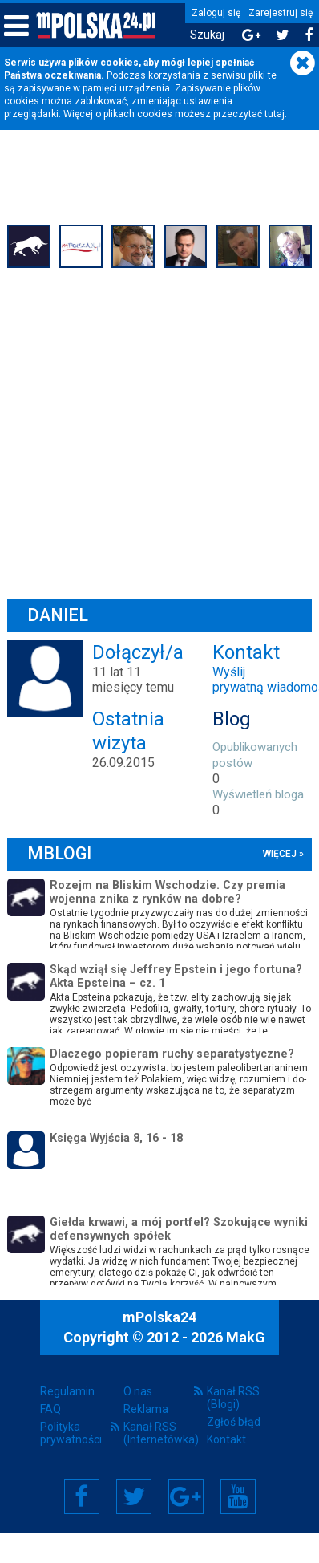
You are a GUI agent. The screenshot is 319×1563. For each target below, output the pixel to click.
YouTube (238, 1496)
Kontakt (226, 1439)
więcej (279, 853)
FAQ (50, 1409)
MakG (245, 1337)
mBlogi (60, 853)
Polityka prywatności (71, 1433)
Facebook (81, 1496)
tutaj (274, 114)
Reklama (145, 1409)
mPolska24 (159, 1317)
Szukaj (207, 35)
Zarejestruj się (280, 12)
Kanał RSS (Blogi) (233, 1398)
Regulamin (67, 1391)
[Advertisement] (150, 431)
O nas (137, 1391)
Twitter (134, 1496)
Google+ (185, 1496)
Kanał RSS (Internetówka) (159, 1433)
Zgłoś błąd (233, 1421)
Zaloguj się (216, 12)
